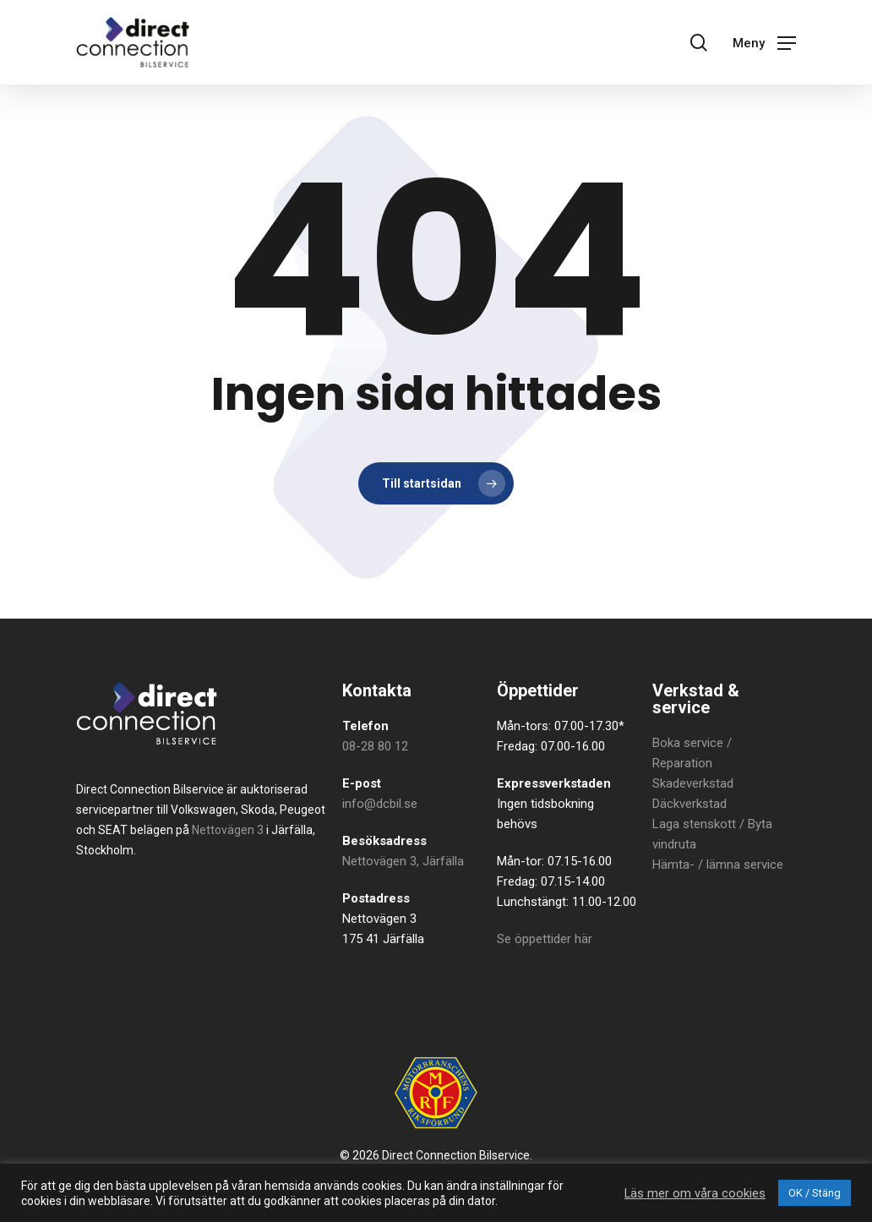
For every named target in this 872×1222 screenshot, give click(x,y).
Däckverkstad (689, 803)
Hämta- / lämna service (717, 864)
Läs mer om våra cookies (695, 1193)
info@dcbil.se (379, 803)
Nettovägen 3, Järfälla (403, 861)
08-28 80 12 (375, 746)
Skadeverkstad (692, 783)
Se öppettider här (544, 939)
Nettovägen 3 (228, 830)
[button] (764, 42)
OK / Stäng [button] (814, 1193)
